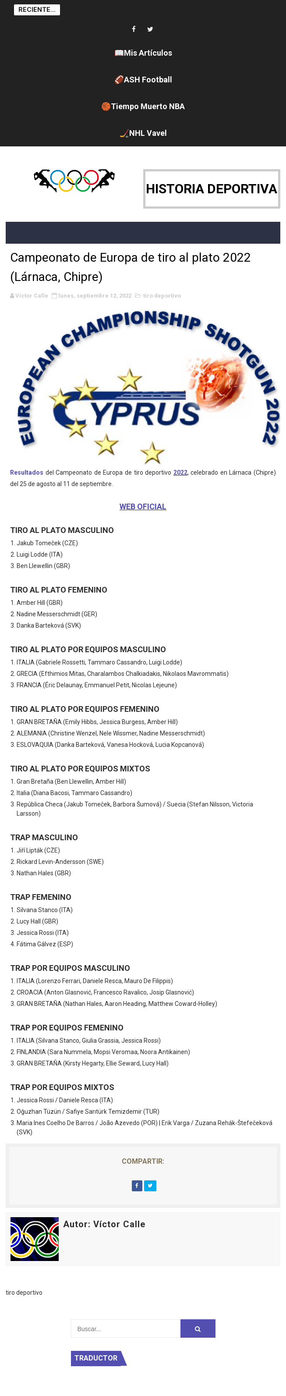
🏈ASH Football (143, 79)
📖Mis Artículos (143, 52)
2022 (180, 472)
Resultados (26, 472)
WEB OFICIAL (143, 506)
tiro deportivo (162, 295)
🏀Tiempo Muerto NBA (143, 106)
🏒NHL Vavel (143, 133)
